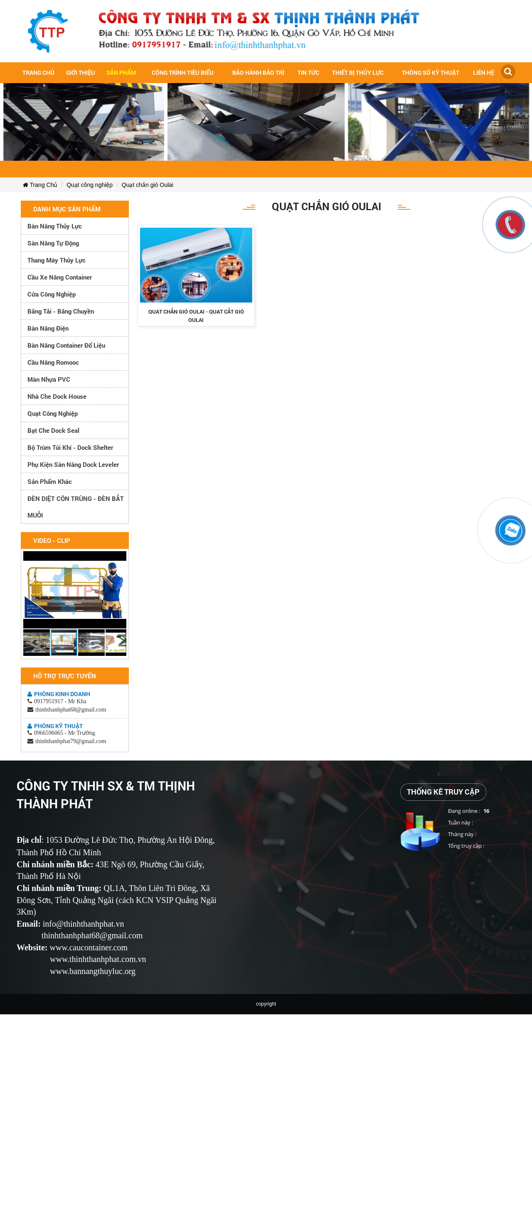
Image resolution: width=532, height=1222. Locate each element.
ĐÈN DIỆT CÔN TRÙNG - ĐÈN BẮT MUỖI (75, 506)
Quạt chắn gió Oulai (147, 185)
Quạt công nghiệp (89, 185)
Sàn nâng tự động (53, 243)
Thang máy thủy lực (56, 260)
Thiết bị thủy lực (358, 72)
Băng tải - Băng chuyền (60, 311)
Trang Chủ (40, 185)
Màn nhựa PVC (48, 379)
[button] (119, 558)
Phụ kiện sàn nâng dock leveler (73, 464)
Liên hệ (483, 72)
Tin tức (308, 72)
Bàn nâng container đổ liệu (66, 345)
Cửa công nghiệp (51, 294)
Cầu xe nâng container (59, 277)
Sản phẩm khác (49, 481)
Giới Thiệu (80, 72)
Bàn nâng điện (48, 328)
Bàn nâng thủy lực (54, 226)
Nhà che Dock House (56, 396)
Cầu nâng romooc (53, 362)
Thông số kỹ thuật (430, 72)
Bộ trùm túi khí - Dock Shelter (70, 447)
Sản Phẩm (121, 72)
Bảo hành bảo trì (258, 72)
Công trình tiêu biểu (183, 72)
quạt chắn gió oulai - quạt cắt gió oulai (196, 316)
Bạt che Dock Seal (53, 430)
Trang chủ (38, 72)
